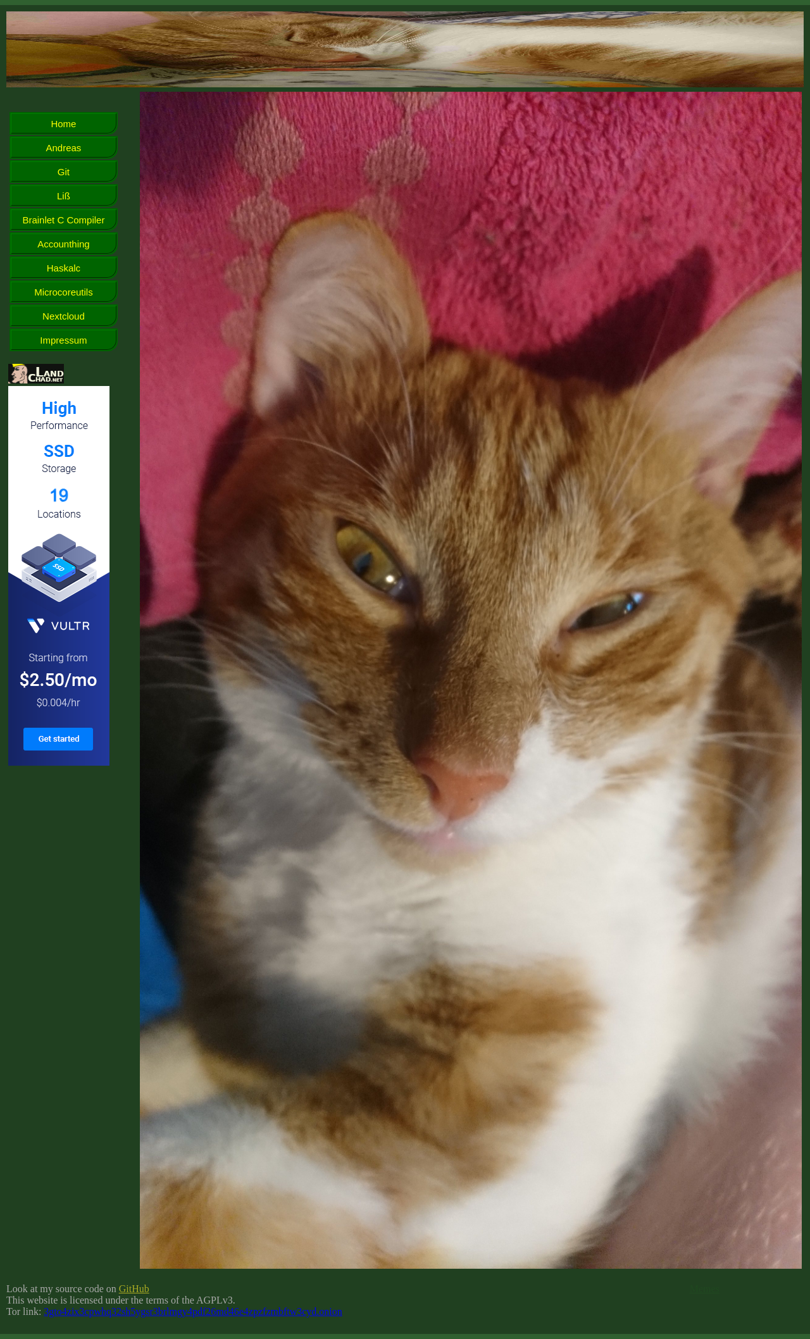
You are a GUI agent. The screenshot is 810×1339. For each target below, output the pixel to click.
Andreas (64, 147)
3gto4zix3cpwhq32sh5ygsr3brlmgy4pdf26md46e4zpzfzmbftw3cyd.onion (193, 1311)
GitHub (134, 1288)
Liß (63, 195)
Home (63, 123)
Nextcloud (63, 316)
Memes (705, 1288)
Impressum (63, 340)
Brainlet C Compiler (63, 220)
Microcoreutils (63, 292)
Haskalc (63, 268)
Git (64, 171)
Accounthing (63, 244)
